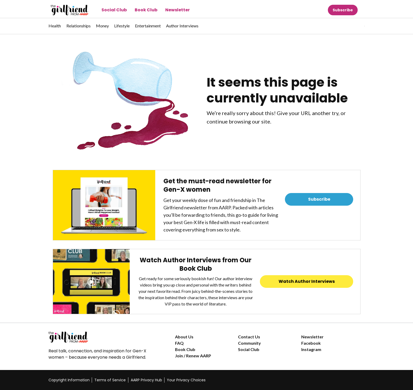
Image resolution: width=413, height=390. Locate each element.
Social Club (114, 10)
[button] (354, 26)
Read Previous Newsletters (319, 213)
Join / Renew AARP (193, 355)
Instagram (311, 349)
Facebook (311, 342)
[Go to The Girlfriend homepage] (64, 10)
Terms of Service (110, 380)
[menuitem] (54, 28)
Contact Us (249, 336)
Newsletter (177, 10)
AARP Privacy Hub (146, 380)
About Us (184, 336)
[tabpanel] (355, 26)
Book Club (146, 10)
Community (249, 342)
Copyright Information (69, 380)
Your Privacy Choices (186, 380)
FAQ (179, 342)
